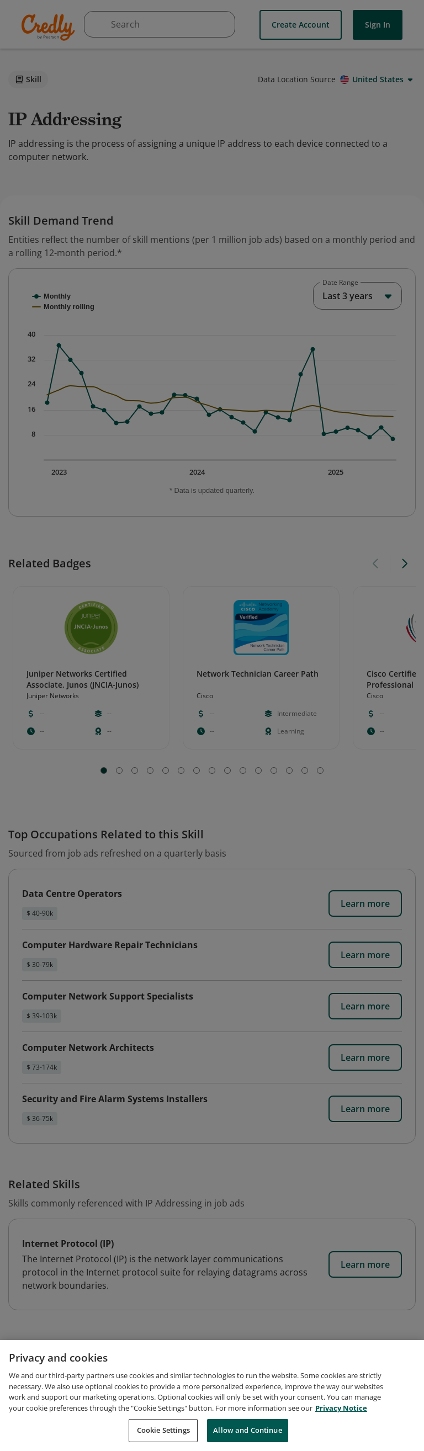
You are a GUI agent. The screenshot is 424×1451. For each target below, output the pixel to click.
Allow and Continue (247, 1430)
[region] (212, 1395)
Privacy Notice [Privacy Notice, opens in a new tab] (341, 1408)
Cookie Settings (163, 1430)
